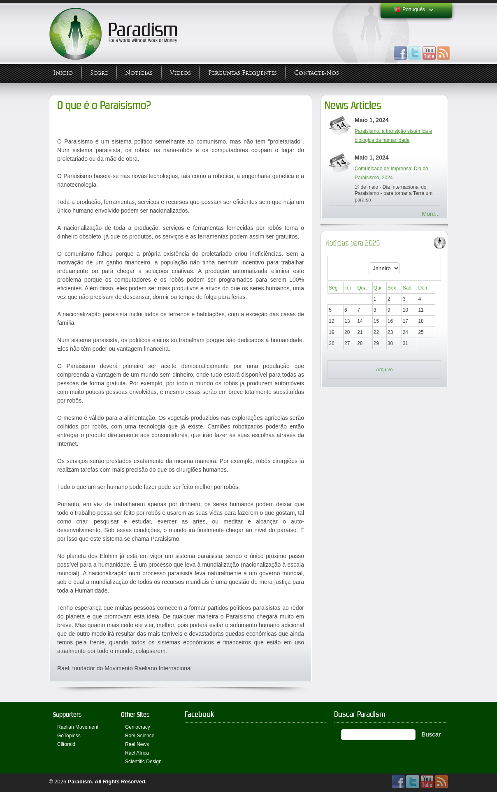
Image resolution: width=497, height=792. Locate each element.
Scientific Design (143, 761)
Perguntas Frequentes (242, 72)
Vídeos (180, 72)
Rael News (137, 744)
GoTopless (69, 736)
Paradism (80, 781)
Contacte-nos (316, 72)
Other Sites (135, 714)
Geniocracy (137, 727)
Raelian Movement (77, 727)
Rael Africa (137, 753)
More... (431, 214)
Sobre (99, 72)
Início (63, 72)
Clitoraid (66, 744)
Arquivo (384, 370)
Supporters (67, 714)
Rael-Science (139, 736)
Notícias (139, 72)
